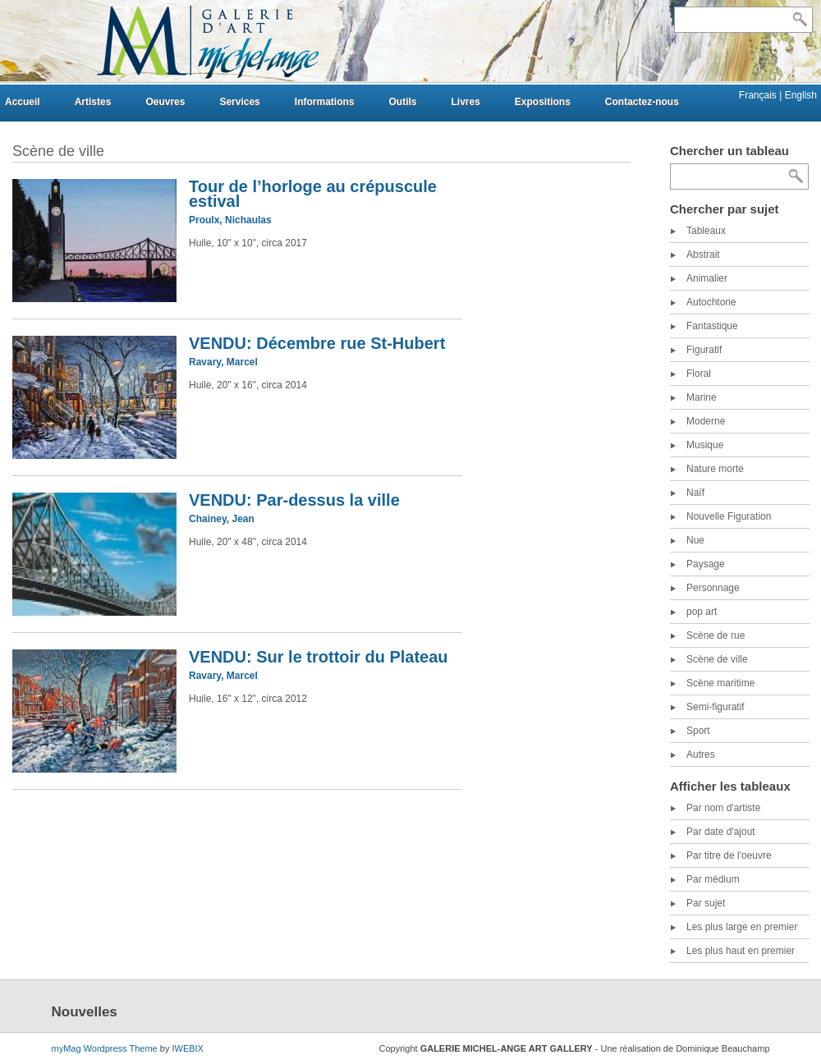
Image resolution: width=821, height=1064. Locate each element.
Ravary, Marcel (223, 362)
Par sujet (705, 903)
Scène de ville (717, 659)
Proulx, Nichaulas (230, 220)
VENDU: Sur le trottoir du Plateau (318, 656)
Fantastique (712, 326)
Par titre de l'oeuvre (729, 855)
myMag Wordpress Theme (105, 1048)
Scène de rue (715, 635)
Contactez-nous (642, 102)
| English (798, 95)
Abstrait (703, 254)
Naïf (695, 492)
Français (759, 95)
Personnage (713, 588)
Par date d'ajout (720, 831)
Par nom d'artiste (723, 808)
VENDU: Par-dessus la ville (294, 500)
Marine (701, 397)
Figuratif (704, 349)
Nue (695, 540)
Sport (698, 730)
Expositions (543, 102)
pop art (701, 611)
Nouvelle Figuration (728, 516)
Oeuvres (165, 102)
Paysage (705, 564)
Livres (465, 102)
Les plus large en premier (741, 927)
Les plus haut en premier (740, 950)
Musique (704, 445)
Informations (325, 102)
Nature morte (715, 469)
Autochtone (711, 302)
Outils (402, 102)
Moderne (705, 421)
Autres (700, 754)
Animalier (706, 278)
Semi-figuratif (715, 707)
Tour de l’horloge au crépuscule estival (313, 194)
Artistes (93, 102)
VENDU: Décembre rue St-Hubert (317, 343)
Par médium (713, 879)
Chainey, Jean (222, 519)
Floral (698, 373)
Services (239, 102)
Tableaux (706, 230)
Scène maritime (720, 683)
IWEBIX (188, 1048)
